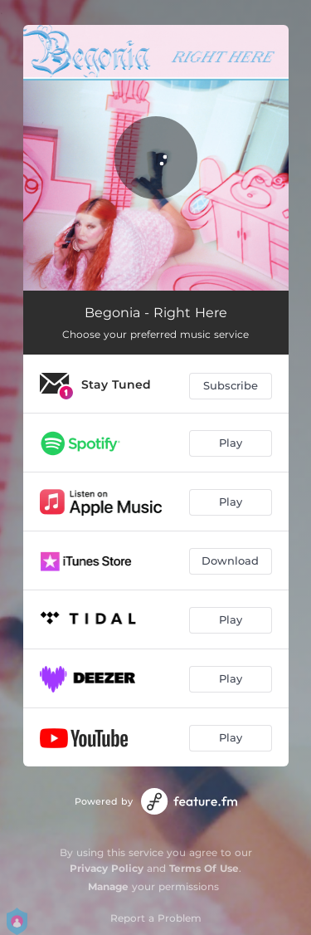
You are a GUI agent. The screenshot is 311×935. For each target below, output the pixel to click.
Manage (108, 886)
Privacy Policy (106, 868)
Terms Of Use (204, 868)
